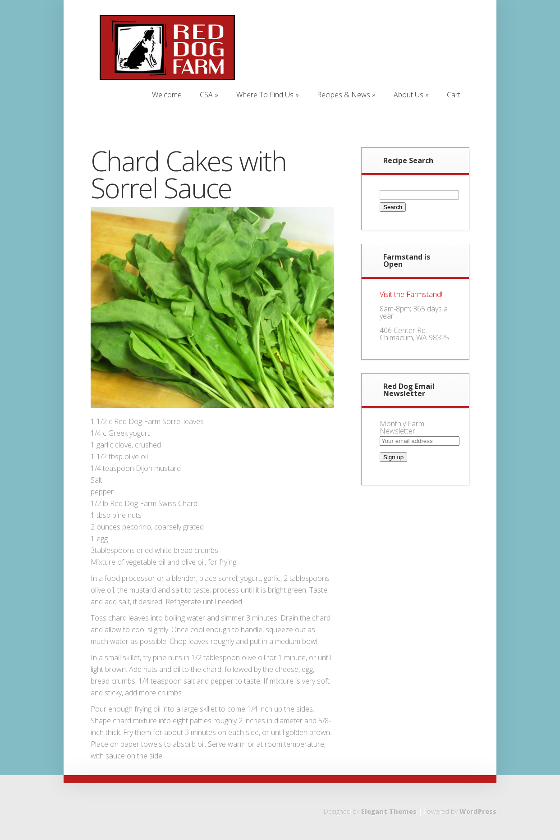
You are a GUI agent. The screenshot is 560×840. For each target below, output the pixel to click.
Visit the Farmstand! (411, 294)
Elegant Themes (389, 811)
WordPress (477, 811)
